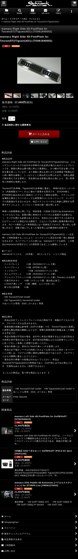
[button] (4, 3)
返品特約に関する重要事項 (16, 125)
